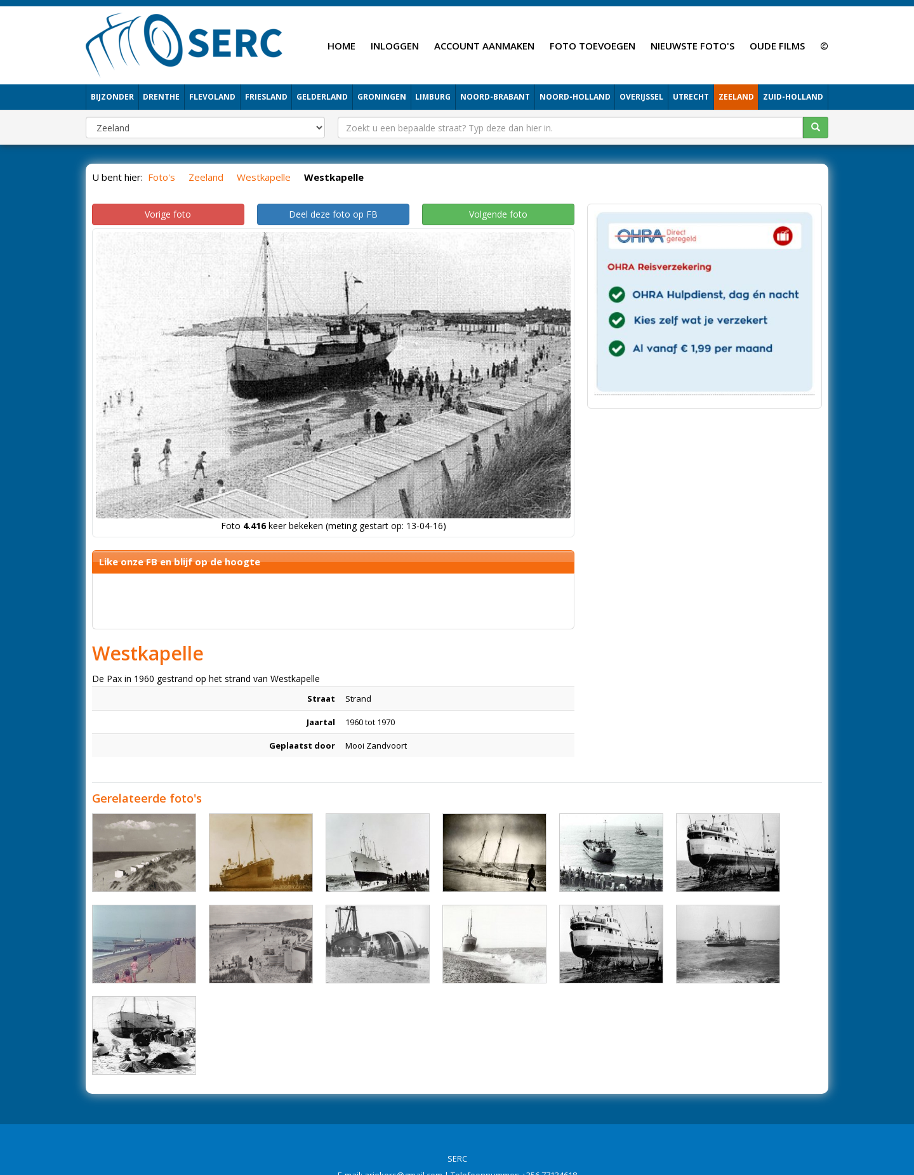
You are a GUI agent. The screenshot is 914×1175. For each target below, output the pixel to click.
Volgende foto (498, 214)
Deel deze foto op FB (333, 214)
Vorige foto (168, 214)
